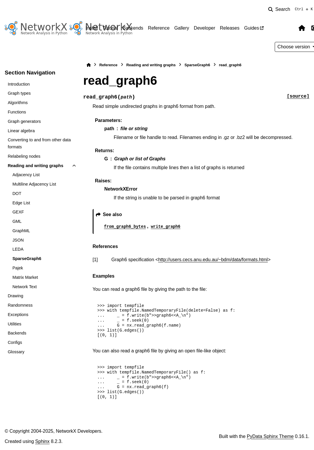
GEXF (18, 212)
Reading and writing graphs (35, 165)
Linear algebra (21, 130)
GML (16, 221)
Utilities (14, 324)
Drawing (15, 295)
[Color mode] (289, 28)
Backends (133, 28)
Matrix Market (25, 277)
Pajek (17, 268)
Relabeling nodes (24, 156)
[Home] (88, 65)
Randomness (20, 305)
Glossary (16, 351)
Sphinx (42, 441)
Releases (230, 28)
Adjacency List (26, 174)
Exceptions (18, 314)
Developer (204, 28)
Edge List (21, 203)
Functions (17, 112)
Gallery (181, 28)
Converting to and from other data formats (39, 143)
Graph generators (24, 121)
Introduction (19, 84)
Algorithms (18, 102)
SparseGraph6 (26, 258)
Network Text (24, 286)
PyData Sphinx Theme (270, 436)
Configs (15, 342)
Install (92, 28)
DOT (16, 193)
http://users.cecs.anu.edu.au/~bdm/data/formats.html (213, 259)
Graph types (19, 93)
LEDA (17, 249)
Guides (251, 28)
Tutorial (110, 28)
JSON (17, 240)
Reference (159, 28)
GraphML (21, 230)
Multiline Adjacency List (34, 184)
